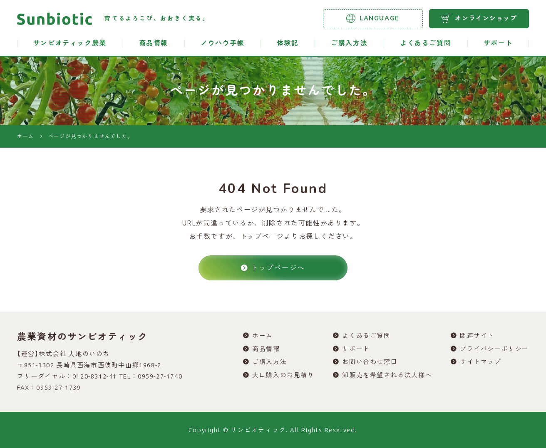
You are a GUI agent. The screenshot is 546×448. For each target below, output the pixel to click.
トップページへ (273, 268)
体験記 (288, 43)
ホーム (262, 335)
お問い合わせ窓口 (369, 362)
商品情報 (153, 43)
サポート (498, 43)
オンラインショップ (479, 18)
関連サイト (477, 335)
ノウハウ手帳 (223, 43)
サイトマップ (480, 362)
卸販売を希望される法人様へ (387, 375)
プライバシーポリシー (494, 349)
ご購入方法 (349, 43)
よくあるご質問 (425, 43)
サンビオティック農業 (70, 43)
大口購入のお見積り (283, 375)
